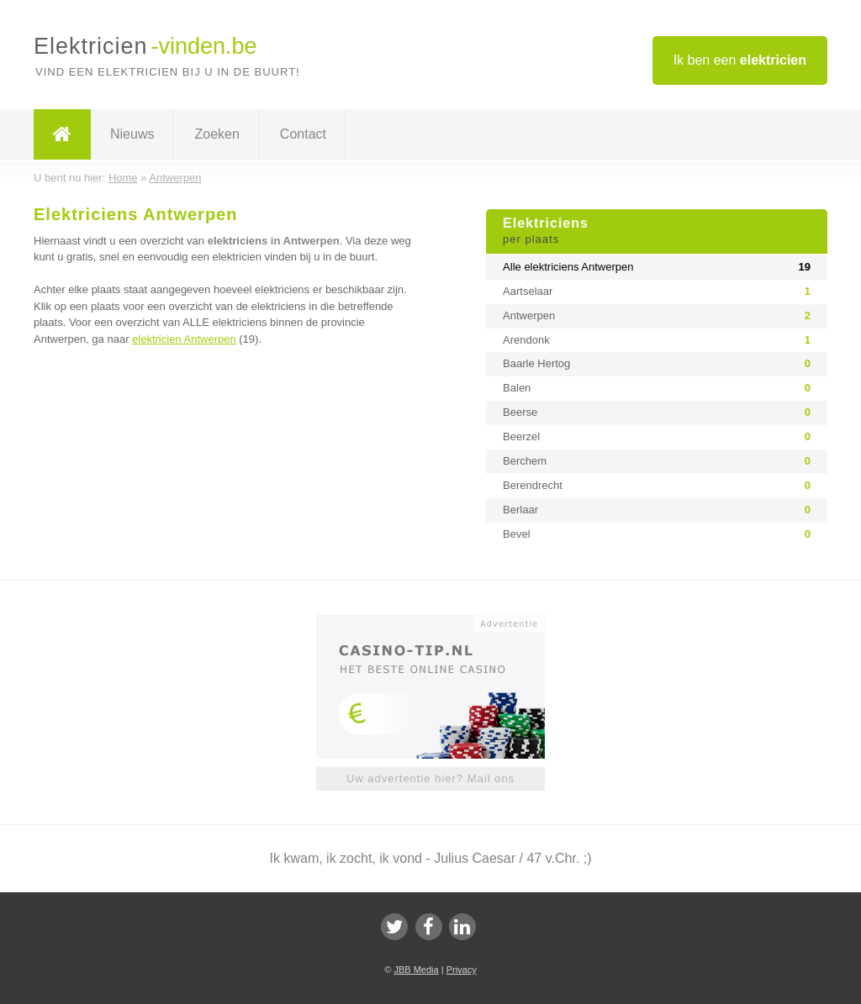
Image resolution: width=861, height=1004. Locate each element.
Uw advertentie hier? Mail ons (430, 778)
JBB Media (416, 970)
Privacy (461, 970)
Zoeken (216, 134)
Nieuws (132, 134)
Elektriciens (657, 232)
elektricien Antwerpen (184, 339)
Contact (303, 134)
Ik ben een (739, 60)
